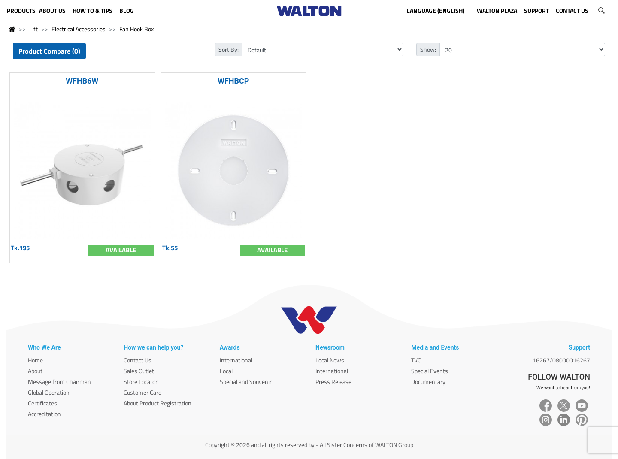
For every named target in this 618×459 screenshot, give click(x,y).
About (35, 370)
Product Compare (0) (49, 51)
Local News (329, 360)
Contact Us (137, 360)
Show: (428, 49)
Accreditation (44, 413)
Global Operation (49, 392)
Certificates (42, 403)
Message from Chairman (59, 381)
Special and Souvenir (246, 381)
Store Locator (141, 381)
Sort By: (228, 49)
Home (35, 360)
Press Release (333, 381)
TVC (416, 360)
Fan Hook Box (136, 28)
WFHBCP (233, 80)
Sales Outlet (139, 370)
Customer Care (142, 392)
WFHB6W (82, 80)
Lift (33, 28)
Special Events (429, 370)
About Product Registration (157, 403)
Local (226, 370)
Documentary (428, 381)
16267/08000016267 (561, 360)
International (236, 360)
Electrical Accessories (79, 28)
